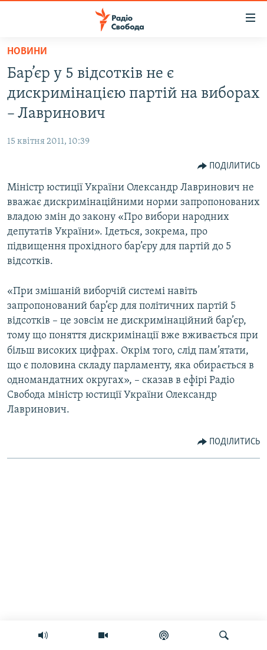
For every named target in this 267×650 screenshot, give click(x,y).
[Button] (229, 166)
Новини (27, 51)
